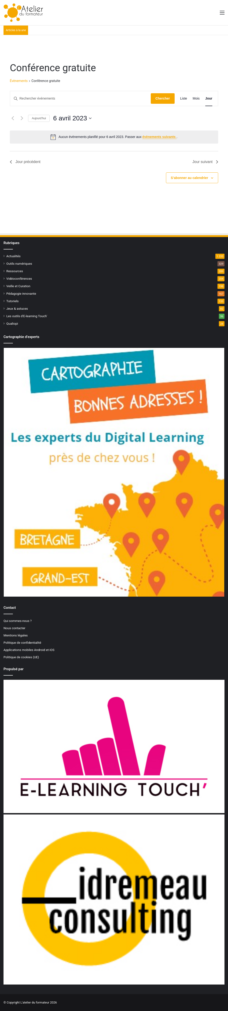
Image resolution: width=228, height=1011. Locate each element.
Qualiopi (12, 323)
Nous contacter (14, 628)
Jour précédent (25, 162)
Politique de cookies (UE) (21, 657)
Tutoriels (12, 301)
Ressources (14, 271)
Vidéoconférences (19, 278)
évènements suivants (159, 137)
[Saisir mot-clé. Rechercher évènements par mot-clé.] (80, 98)
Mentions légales (16, 635)
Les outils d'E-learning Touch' (26, 316)
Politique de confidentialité (22, 642)
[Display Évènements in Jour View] (208, 98)
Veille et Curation (18, 286)
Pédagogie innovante (21, 293)
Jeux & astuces (17, 308)
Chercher (162, 98)
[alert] (114, 137)
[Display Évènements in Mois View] (196, 98)
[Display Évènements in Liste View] (183, 98)
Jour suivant (205, 162)
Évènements (19, 81)
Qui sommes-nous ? (18, 621)
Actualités (13, 256)
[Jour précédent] (12, 118)
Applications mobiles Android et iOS (29, 650)
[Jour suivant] (22, 118)
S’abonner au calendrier (189, 178)
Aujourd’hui (39, 118)
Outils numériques (19, 263)
